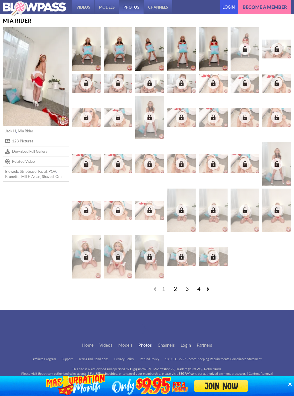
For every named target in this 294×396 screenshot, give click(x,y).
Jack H (10, 131)
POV (52, 171)
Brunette (12, 176)
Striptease (28, 171)
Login (229, 7)
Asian (35, 176)
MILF (25, 176)
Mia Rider (25, 131)
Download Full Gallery (26, 151)
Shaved (48, 176)
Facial (42, 171)
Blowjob (11, 171)
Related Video (20, 161)
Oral (58, 176)
